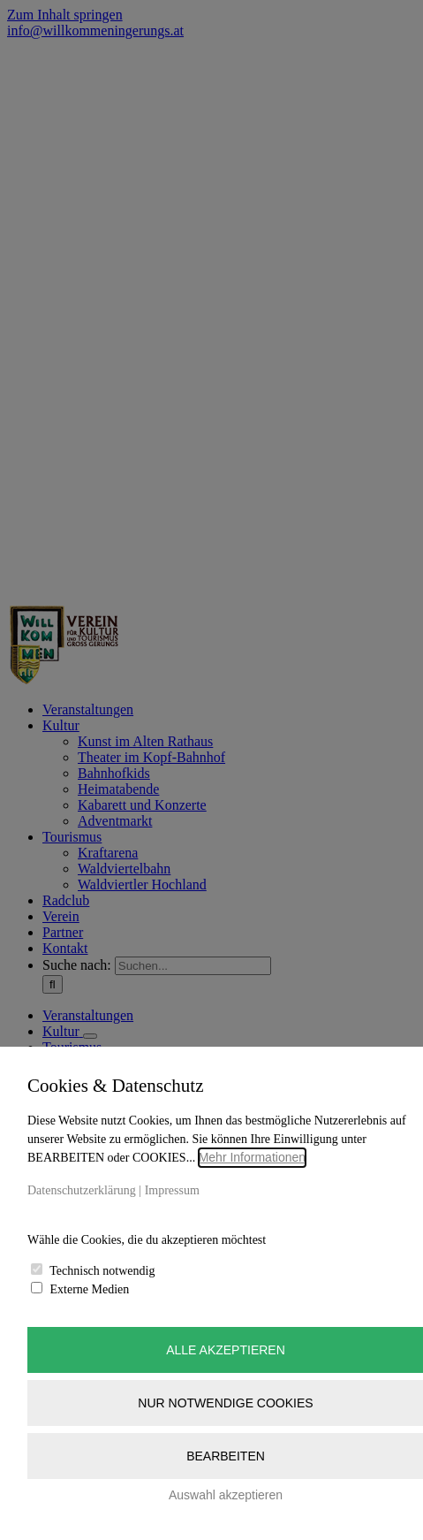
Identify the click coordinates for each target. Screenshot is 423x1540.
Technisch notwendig (102, 1270)
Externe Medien (90, 1289)
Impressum (172, 1190)
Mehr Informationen (252, 1157)
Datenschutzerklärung (81, 1190)
